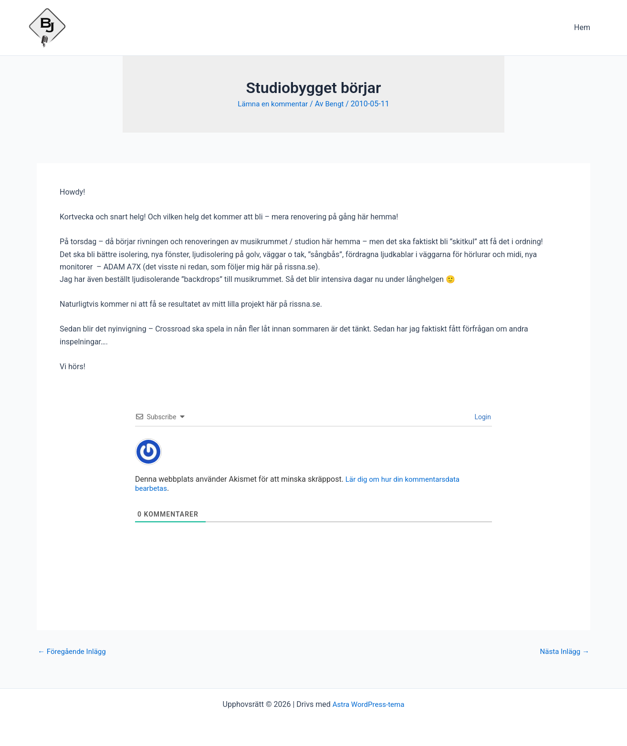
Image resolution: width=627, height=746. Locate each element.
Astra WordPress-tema (368, 704)
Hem (584, 27)
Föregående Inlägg (74, 651)
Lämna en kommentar (272, 103)
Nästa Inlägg (563, 651)
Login (482, 416)
